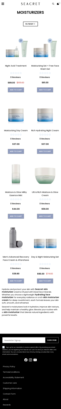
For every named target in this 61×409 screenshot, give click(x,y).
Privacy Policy (9, 366)
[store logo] (30, 4)
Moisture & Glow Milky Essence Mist (16, 194)
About (5, 399)
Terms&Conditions (11, 372)
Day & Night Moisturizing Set (45, 256)
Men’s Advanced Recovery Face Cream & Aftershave (16, 258)
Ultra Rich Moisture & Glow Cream (45, 194)
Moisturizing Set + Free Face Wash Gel (45, 67)
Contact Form (9, 394)
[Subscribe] (52, 340)
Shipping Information (12, 388)
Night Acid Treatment (16, 65)
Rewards (7, 405)
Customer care (10, 383)
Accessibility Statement (13, 377)
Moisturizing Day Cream (16, 130)
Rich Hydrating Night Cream (45, 130)
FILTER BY (29, 24)
